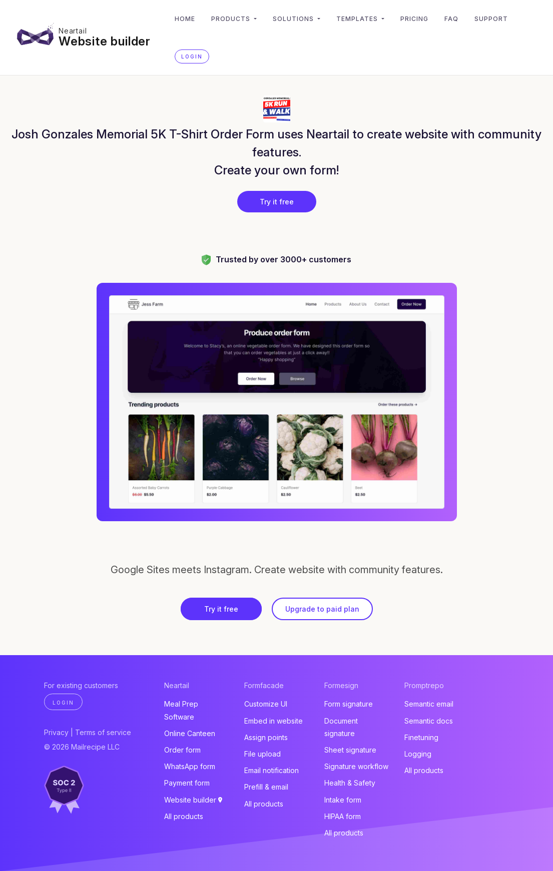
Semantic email (428, 704)
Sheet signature (350, 750)
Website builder (105, 41)
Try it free (277, 201)
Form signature (348, 704)
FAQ (451, 18)
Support (491, 18)
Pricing (414, 18)
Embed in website (273, 721)
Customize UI (265, 704)
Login (192, 56)
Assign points (266, 737)
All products (183, 816)
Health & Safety (349, 783)
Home (185, 18)
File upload (262, 754)
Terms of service (103, 732)
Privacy (56, 732)
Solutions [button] (294, 18)
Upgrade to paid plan (322, 609)
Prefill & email (266, 787)
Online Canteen (189, 733)
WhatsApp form (189, 766)
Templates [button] (358, 18)
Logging (417, 754)
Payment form (187, 783)
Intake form (342, 800)
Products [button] (231, 18)
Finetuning (421, 737)
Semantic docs (428, 721)
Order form (182, 750)
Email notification (271, 770)
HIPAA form (342, 816)
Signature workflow (356, 766)
